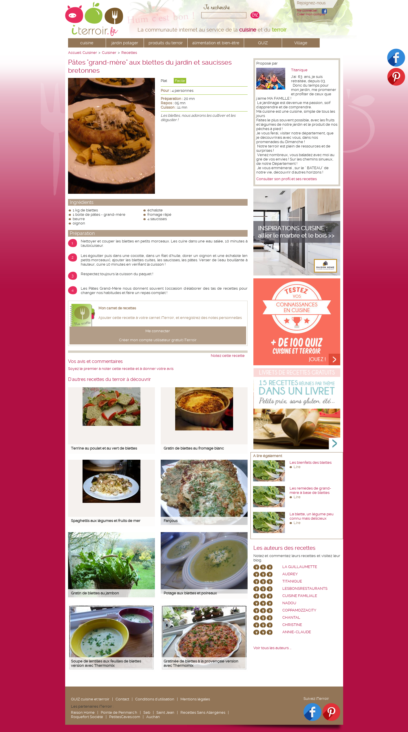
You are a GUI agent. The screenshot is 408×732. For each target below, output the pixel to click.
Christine (292, 625)
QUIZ (263, 43)
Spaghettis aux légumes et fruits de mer (105, 521)
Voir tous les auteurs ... (272, 648)
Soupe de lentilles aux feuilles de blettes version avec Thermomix (106, 663)
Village (300, 43)
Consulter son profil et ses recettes (286, 179)
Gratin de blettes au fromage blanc (194, 448)
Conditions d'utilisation (154, 699)
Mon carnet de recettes (117, 308)
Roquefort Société (87, 717)
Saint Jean (165, 712)
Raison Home (83, 712)
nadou (289, 603)
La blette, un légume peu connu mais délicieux (312, 516)
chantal (291, 617)
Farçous (171, 521)
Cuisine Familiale (299, 596)
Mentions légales (195, 699)
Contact (122, 699)
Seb (146, 712)
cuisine (86, 43)
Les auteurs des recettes (284, 548)
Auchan (153, 717)
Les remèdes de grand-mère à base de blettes (310, 490)
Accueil (74, 52)
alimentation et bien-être (215, 43)
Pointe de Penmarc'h (119, 712)
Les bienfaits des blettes (311, 462)
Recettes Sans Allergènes (202, 712)
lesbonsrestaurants (305, 588)
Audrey (290, 574)
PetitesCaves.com (124, 717)
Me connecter (307, 10)
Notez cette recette (228, 355)
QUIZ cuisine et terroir (90, 699)
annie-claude (296, 632)
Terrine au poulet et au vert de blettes (104, 448)
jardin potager (124, 43)
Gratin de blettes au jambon (95, 593)
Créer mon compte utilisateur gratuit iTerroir (158, 340)
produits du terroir (166, 43)
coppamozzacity (299, 610)
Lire (297, 467)
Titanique (299, 70)
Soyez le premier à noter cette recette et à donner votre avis (120, 368)
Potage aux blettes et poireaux (190, 593)
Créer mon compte (311, 14)
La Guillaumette (299, 567)
